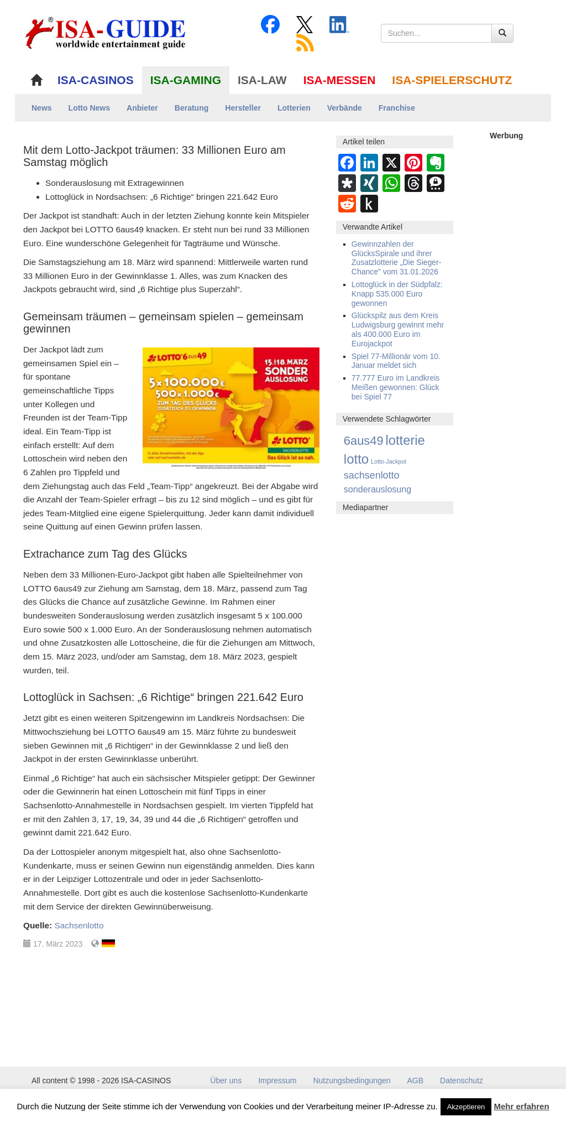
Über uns (226, 1080)
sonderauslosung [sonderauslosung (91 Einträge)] (377, 489)
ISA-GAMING (185, 80)
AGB (415, 1080)
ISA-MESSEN (339, 80)
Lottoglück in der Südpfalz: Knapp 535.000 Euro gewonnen (397, 294)
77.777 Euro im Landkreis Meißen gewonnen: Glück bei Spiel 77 (396, 387)
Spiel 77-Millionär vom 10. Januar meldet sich (396, 361)
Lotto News (89, 107)
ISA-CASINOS (95, 80)
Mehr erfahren (521, 1106)
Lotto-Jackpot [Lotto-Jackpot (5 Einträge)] (388, 461)
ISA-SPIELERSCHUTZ (452, 80)
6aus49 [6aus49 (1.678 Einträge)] (364, 441)
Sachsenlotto (78, 925)
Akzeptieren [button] (466, 1107)
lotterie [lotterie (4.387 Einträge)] (405, 440)
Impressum (277, 1080)
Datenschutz (461, 1080)
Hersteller (243, 107)
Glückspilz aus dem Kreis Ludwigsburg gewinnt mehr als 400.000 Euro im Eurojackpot (398, 329)
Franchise (397, 107)
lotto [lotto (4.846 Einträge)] (356, 458)
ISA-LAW (262, 80)
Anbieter (142, 107)
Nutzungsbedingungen (351, 1080)
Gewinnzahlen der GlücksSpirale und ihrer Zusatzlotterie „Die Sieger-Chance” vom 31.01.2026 (397, 258)
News (42, 107)
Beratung (191, 107)
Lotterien (294, 107)
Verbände (344, 107)
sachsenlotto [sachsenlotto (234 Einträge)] (372, 475)
